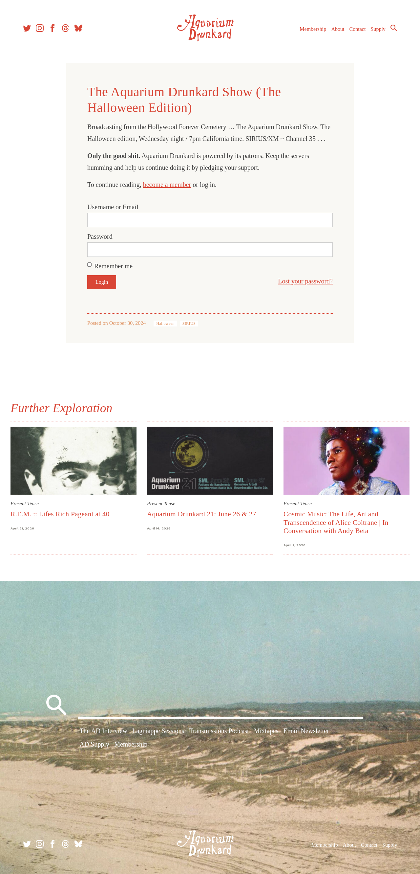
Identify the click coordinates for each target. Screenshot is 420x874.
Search (393, 28)
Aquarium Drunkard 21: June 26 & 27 (201, 514)
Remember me (113, 266)
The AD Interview (103, 730)
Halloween (165, 323)
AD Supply (94, 744)
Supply (378, 29)
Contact (357, 29)
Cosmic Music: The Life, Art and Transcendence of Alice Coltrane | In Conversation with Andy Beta (336, 522)
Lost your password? (305, 281)
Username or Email (112, 207)
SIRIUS (189, 323)
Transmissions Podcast (219, 730)
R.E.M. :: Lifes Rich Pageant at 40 (60, 514)
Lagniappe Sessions (158, 730)
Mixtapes (266, 730)
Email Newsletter (306, 730)
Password (100, 236)
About (337, 29)
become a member (167, 184)
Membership (313, 29)
